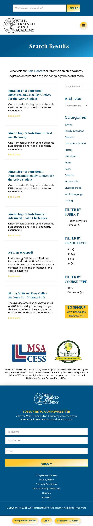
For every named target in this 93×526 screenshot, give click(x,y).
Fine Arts (69, 137)
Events (68, 124)
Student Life (71, 181)
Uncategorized (73, 187)
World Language (74, 194)
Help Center (36, 71)
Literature (70, 156)
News (68, 169)
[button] (83, 25)
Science (69, 175)
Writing (69, 200)
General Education (75, 143)
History (68, 149)
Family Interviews (74, 131)
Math (68, 162)
